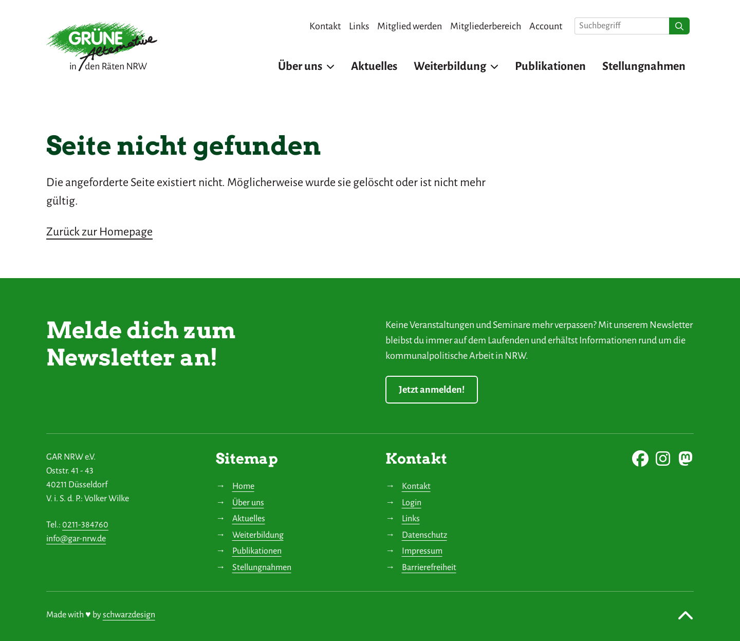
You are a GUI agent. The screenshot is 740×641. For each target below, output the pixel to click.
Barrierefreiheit (429, 567)
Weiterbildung (258, 535)
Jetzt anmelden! (432, 389)
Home (243, 486)
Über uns (248, 502)
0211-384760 (85, 524)
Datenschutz (424, 535)
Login (411, 502)
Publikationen (257, 551)
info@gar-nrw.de (76, 538)
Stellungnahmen (261, 567)
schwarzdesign (129, 614)
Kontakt (416, 486)
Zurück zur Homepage (99, 232)
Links (411, 518)
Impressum (422, 551)
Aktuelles (248, 518)
